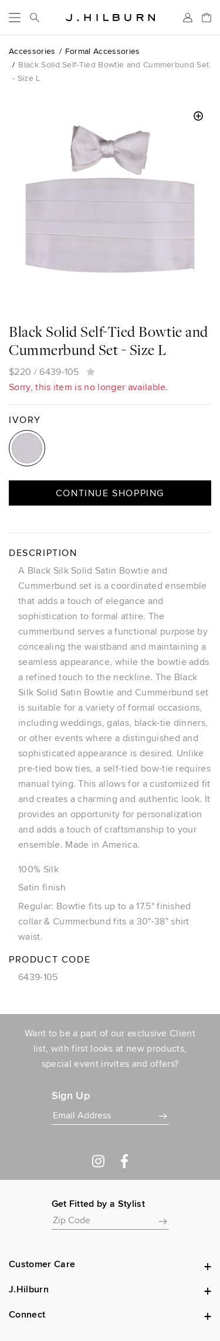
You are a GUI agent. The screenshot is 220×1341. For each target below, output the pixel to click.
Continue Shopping (110, 493)
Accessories (32, 51)
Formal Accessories (102, 51)
